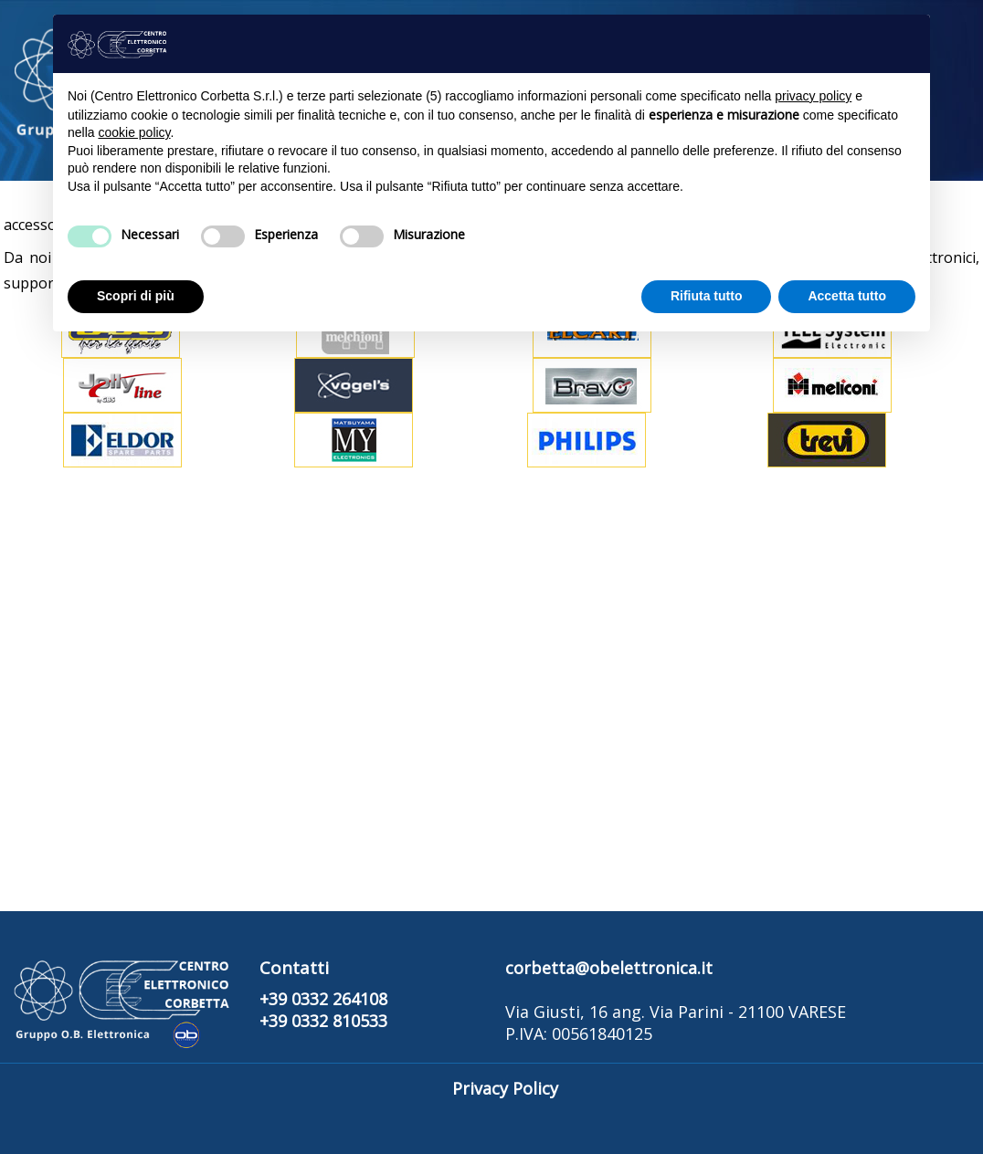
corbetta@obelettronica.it (609, 968)
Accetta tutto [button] (847, 295)
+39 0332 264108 (323, 999)
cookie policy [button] (134, 132)
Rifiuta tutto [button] (707, 295)
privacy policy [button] (813, 96)
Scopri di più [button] (135, 295)
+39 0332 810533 (323, 1021)
